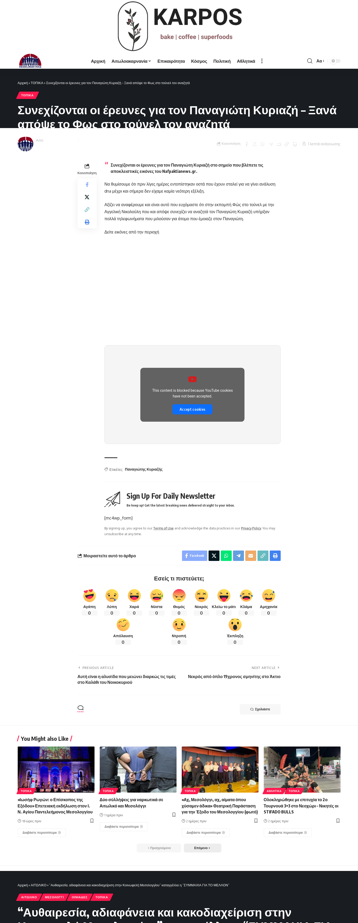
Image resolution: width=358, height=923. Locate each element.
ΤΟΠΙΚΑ (37, 83)
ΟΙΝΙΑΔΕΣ (79, 897)
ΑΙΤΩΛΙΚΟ (38, 885)
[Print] (294, 144)
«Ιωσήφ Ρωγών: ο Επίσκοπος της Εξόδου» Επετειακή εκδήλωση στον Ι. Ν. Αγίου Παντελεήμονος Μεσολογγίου (55, 805)
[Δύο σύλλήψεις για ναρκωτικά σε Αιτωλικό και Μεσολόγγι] (124, 826)
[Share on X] (253, 144)
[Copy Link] (286, 144)
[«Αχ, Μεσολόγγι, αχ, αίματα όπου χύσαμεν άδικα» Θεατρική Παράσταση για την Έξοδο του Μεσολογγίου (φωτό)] (206, 832)
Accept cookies (192, 409)
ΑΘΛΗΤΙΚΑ (274, 791)
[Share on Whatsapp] (262, 144)
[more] (262, 61)
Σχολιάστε (260, 709)
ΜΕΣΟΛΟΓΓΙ (54, 897)
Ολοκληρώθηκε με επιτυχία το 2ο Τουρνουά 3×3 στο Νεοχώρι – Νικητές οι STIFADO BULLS (301, 805)
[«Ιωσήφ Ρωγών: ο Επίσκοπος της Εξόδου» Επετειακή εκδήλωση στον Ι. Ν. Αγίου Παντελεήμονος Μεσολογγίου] (42, 832)
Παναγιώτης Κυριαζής (144, 469)
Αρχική (23, 83)
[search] (309, 61)
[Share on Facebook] (245, 144)
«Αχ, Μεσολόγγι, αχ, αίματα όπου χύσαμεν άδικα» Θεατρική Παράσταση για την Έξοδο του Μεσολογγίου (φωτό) (220, 805)
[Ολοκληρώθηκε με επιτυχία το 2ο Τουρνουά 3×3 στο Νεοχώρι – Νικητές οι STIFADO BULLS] (288, 832)
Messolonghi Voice (60, 140)
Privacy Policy (251, 528)
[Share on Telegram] (270, 144)
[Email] (278, 144)
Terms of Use (163, 528)
